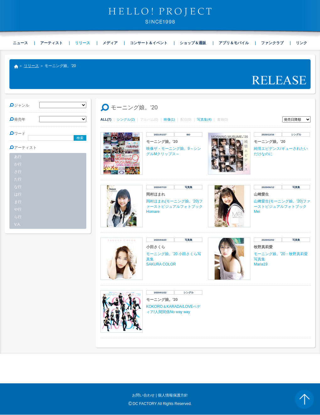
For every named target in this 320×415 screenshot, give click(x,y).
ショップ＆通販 (193, 43)
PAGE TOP (304, 399)
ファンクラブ (272, 43)
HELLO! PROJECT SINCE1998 (160, 15)
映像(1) (169, 119)
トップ (15, 67)
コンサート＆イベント (149, 43)
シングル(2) (126, 119)
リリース (31, 66)
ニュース (20, 43)
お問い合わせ (143, 395)
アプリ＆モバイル (234, 43)
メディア (110, 43)
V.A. (17, 224)
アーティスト (51, 43)
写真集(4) (204, 119)
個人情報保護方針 (173, 395)
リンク (301, 43)
